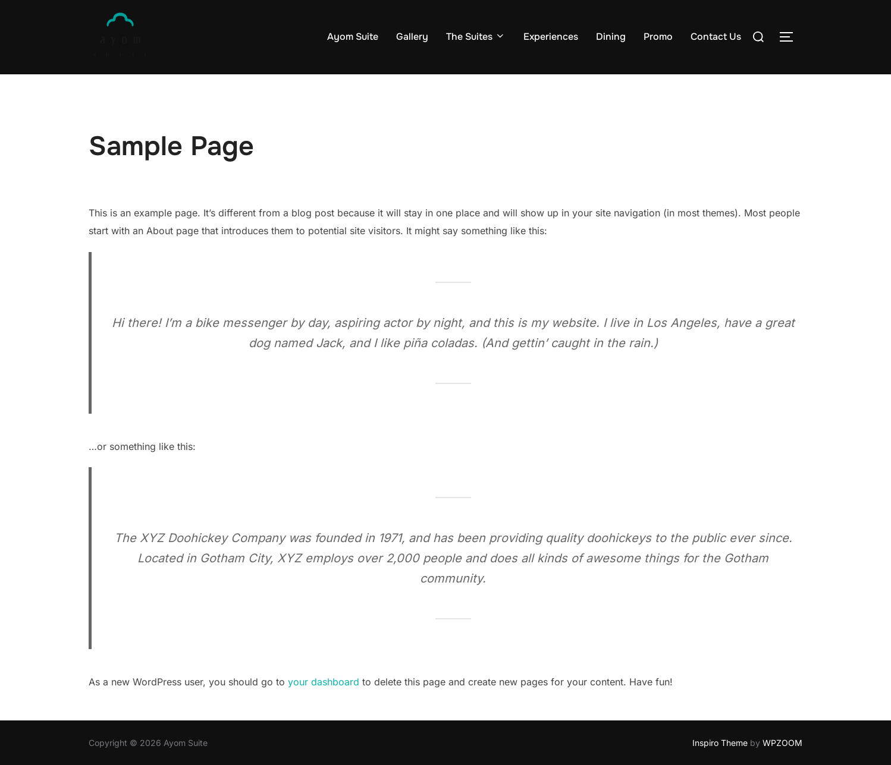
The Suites (476, 36)
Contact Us (716, 36)
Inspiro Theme (720, 743)
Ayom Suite (352, 36)
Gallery (412, 36)
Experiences (550, 36)
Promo (658, 36)
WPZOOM (782, 743)
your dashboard (323, 682)
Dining (611, 36)
